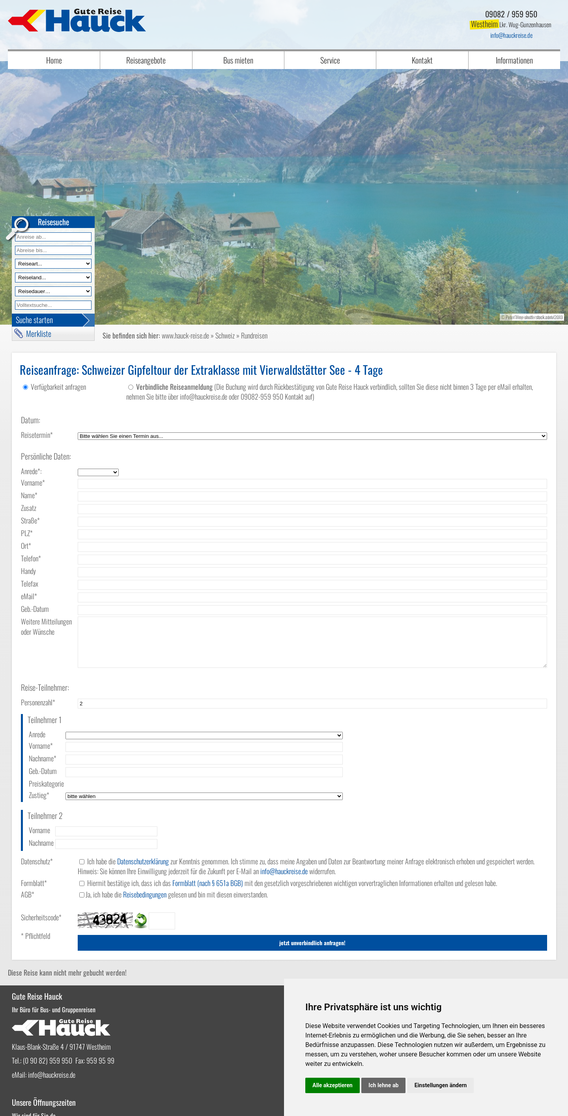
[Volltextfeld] (53, 305)
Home (54, 60)
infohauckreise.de (511, 35)
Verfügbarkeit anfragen (58, 386)
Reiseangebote (146, 60)
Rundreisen (254, 335)
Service (330, 60)
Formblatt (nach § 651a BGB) (207, 843)
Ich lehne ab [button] (383, 1085)
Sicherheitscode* (41, 878)
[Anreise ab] (53, 236)
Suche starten (34, 319)
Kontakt (422, 60)
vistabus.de (58, 1103)
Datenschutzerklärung (143, 822)
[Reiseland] (53, 277)
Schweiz (225, 335)
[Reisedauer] (53, 291)
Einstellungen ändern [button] (441, 1085)
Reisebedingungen (144, 855)
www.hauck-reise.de (185, 335)
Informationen (514, 60)
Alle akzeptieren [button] (332, 1085)
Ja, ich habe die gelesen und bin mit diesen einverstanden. (177, 855)
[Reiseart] (53, 264)
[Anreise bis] (53, 250)
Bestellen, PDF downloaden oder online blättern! (343, 970)
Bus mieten (238, 60)
